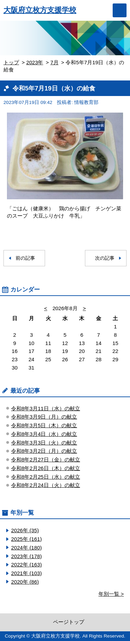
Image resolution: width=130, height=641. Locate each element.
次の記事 (104, 258)
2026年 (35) (25, 530)
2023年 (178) (26, 556)
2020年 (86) (25, 582)
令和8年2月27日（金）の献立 (45, 459)
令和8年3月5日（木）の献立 (44, 425)
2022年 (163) (26, 564)
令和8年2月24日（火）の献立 (45, 485)
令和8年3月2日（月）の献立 (44, 451)
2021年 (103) (26, 573)
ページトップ (68, 622)
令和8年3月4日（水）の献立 (44, 434)
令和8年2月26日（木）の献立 (45, 468)
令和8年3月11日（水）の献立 (45, 408)
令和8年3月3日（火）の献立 (44, 443)
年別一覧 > (111, 594)
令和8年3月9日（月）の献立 (44, 417)
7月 (54, 62)
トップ (11, 62)
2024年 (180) (26, 548)
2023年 (34, 62)
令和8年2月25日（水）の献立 (45, 477)
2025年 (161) (26, 539)
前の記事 (25, 258)
